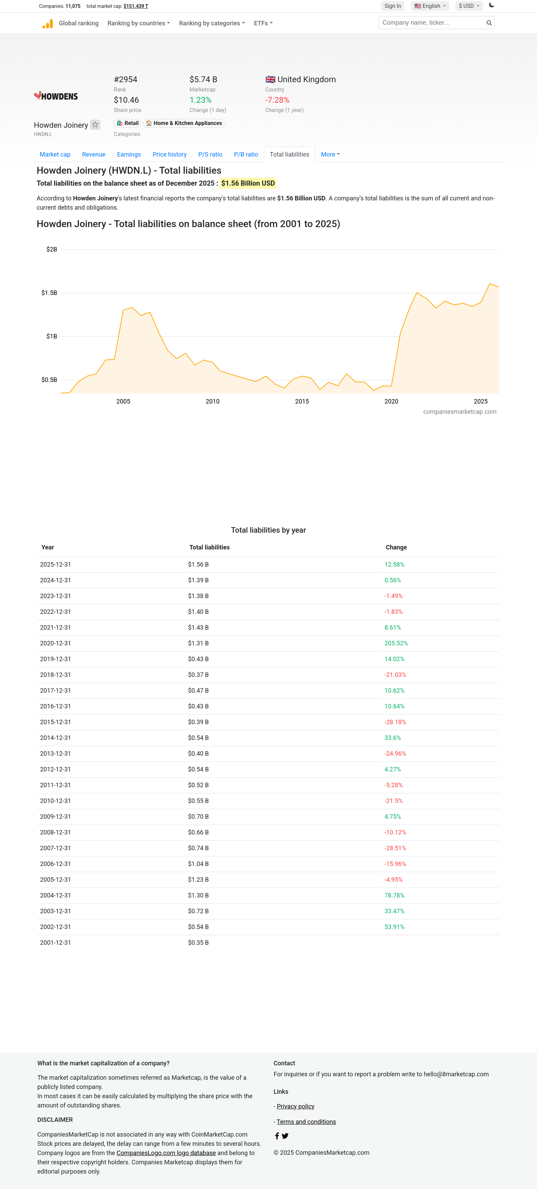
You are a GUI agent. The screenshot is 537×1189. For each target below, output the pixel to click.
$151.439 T (136, 6)
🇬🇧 (300, 79)
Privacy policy (295, 1106)
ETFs (261, 23)
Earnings (129, 154)
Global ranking (79, 23)
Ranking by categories (209, 23)
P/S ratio (210, 154)
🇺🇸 (428, 6)
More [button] (328, 154)
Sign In (393, 6)
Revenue (93, 154)
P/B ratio (246, 154)
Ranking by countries (136, 23)
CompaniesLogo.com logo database (166, 1152)
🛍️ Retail (127, 123)
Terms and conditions (306, 1121)
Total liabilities (290, 154)
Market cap (55, 154)
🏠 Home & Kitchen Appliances (184, 123)
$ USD (467, 6)
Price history (170, 154)
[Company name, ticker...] (436, 22)
